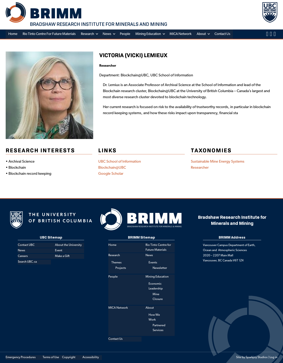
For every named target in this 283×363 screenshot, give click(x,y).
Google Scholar (110, 174)
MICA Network (180, 34)
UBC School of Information (119, 162)
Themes (116, 262)
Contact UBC (26, 245)
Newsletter (160, 268)
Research (87, 34)
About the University (68, 245)
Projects (120, 268)
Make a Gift (62, 256)
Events (153, 262)
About (201, 34)
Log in (273, 357)
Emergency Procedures (21, 357)
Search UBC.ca (27, 261)
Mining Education (148, 34)
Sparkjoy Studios (256, 357)
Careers (23, 256)
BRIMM (56, 13)
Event (58, 250)
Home (12, 34)
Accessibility (90, 357)
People (125, 34)
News (107, 34)
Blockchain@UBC (112, 168)
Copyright (68, 357)
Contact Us (222, 34)
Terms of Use (51, 357)
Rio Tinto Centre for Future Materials (49, 34)
